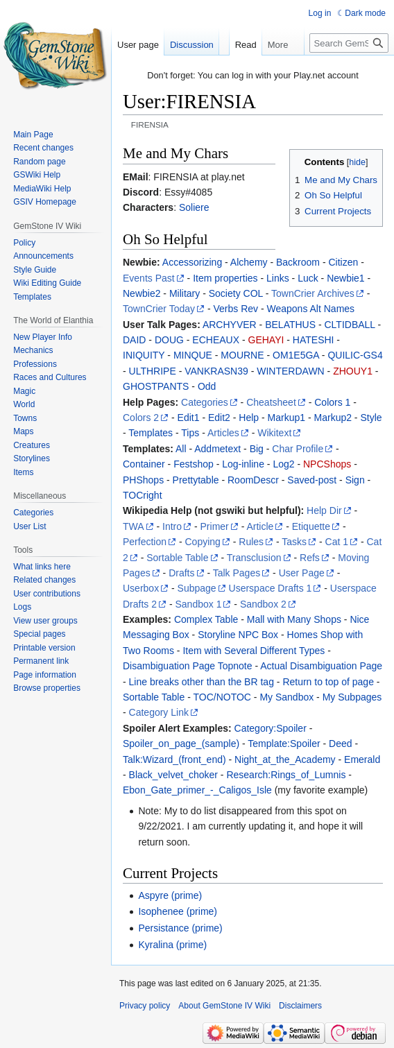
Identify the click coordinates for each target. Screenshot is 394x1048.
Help (249, 417)
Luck (308, 278)
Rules (251, 541)
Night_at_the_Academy (285, 759)
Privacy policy (144, 1006)
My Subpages (352, 697)
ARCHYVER (230, 324)
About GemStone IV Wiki (224, 1006)
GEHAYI (266, 339)
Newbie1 (345, 278)
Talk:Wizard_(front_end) (174, 759)
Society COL (236, 293)
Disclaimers (300, 1006)
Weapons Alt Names (311, 308)
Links (277, 278)
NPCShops (327, 464)
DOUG (169, 339)
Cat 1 (336, 541)
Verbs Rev (235, 308)
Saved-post (311, 480)
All (181, 448)
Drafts (181, 572)
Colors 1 (332, 402)
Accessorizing (192, 262)
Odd (207, 386)
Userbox (141, 588)
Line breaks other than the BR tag (201, 681)
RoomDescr (253, 480)
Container (144, 464)
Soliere (194, 207)
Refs (310, 557)
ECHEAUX (215, 339)
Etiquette (311, 526)
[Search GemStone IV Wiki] (348, 70)
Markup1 (286, 417)
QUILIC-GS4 (354, 355)
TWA (133, 526)
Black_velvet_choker (173, 774)
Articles (223, 432)
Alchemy (249, 262)
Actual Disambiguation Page (321, 665)
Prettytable (196, 480)
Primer (214, 526)
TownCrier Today (159, 308)
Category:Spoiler (270, 728)
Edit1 (189, 417)
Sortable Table (177, 557)
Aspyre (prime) (170, 895)
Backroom (298, 262)
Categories (204, 402)
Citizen (343, 262)
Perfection (144, 541)
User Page (302, 572)
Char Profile (297, 448)
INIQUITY (143, 355)
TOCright (142, 495)
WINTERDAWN (290, 371)
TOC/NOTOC (222, 697)
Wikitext (274, 432)
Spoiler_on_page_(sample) (181, 743)
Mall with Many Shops (294, 619)
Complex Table (206, 619)
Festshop (193, 464)
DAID (134, 339)
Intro (172, 526)
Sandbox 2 (263, 604)
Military (184, 293)
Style (371, 417)
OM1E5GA (296, 355)
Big (257, 448)
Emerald (362, 759)
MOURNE (242, 355)
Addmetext (217, 448)
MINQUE (192, 355)
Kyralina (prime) (172, 944)
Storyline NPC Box (238, 634)
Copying (203, 541)
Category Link (159, 712)
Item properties (225, 278)
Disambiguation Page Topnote (187, 665)
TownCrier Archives (312, 293)
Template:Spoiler (284, 743)
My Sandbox (286, 697)
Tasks (294, 541)
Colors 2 (141, 417)
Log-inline (243, 464)
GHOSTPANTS (156, 386)
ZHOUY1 (352, 371)
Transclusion (254, 557)
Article (259, 526)
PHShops (143, 480)
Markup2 (333, 417)
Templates (150, 432)
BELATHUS (290, 324)
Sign (355, 480)
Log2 (283, 464)
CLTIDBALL (350, 324)
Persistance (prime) (180, 928)
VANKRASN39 (216, 371)
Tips (190, 432)
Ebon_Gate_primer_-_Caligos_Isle (197, 790)
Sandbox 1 (198, 604)
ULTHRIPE (152, 371)
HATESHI (313, 339)
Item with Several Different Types (253, 650)
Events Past (149, 278)
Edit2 (219, 417)
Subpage (197, 588)
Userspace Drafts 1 (270, 588)
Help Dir (324, 510)
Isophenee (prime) (177, 911)
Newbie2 (141, 293)
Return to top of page (328, 681)
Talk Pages (236, 572)
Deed (340, 743)
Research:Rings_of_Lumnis (285, 774)
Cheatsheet (271, 402)
